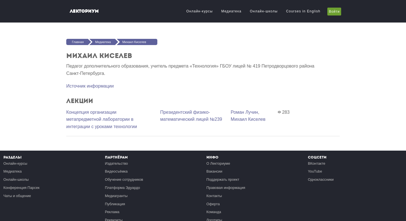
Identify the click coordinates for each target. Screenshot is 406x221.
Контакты (214, 196)
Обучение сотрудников (124, 179)
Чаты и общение (17, 196)
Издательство (116, 163)
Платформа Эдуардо (122, 188)
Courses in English (303, 11)
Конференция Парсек (21, 188)
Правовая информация (225, 188)
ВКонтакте (316, 163)
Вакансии (214, 171)
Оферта (213, 204)
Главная (78, 42)
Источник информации (90, 86)
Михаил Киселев (134, 42)
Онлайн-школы (263, 11)
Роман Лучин (244, 112)
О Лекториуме (218, 163)
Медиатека (231, 11)
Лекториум (84, 11)
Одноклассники (321, 179)
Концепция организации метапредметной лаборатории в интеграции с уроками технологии (101, 119)
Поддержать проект (222, 179)
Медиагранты (116, 196)
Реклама (112, 212)
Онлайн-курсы (199, 11)
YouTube (315, 171)
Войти (334, 12)
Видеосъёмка (116, 171)
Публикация (115, 204)
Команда (213, 212)
